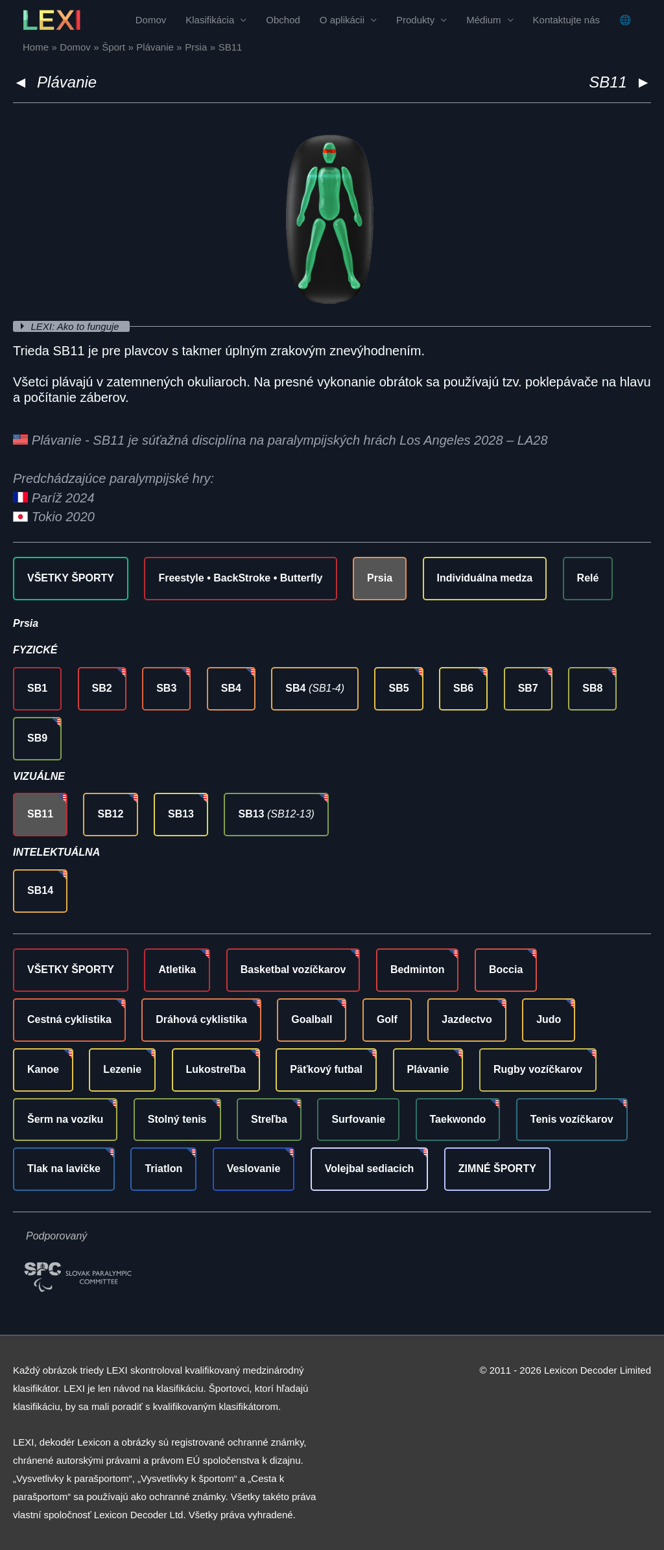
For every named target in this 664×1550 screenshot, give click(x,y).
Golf (387, 1019)
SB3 (166, 688)
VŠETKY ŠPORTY (70, 577)
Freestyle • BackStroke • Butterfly (240, 577)
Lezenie (122, 1069)
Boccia (506, 969)
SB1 (37, 688)
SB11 (40, 813)
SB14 (40, 890)
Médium (483, 19)
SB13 (181, 813)
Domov (151, 19)
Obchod (283, 19)
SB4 (231, 688)
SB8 (592, 688)
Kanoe (43, 1069)
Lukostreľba (216, 1069)
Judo (548, 1019)
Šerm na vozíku (65, 1119)
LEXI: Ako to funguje (76, 326)
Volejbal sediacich (369, 1168)
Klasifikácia (209, 19)
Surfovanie (358, 1119)
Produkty (415, 19)
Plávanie (67, 82)
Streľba (269, 1119)
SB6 (463, 688)
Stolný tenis (177, 1119)
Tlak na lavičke (64, 1168)
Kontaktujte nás (566, 19)
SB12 (110, 813)
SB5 (398, 688)
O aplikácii (342, 19)
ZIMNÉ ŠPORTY (497, 1168)
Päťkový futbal (326, 1069)
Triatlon (163, 1168)
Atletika (177, 969)
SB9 (37, 738)
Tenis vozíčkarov (571, 1119)
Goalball (311, 1019)
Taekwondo (458, 1119)
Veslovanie (254, 1168)
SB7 (528, 688)
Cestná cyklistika (69, 1019)
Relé (588, 577)
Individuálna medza (485, 577)
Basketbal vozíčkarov (293, 969)
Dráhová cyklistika (201, 1019)
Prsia (379, 577)
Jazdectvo (467, 1019)
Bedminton (417, 969)
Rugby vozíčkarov (537, 1069)
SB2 (102, 688)
